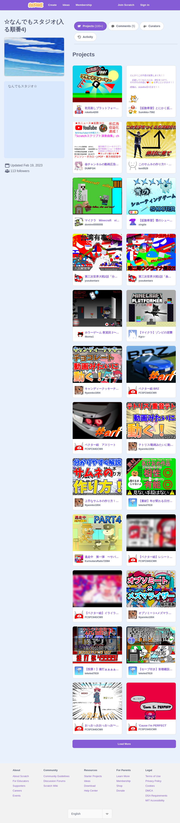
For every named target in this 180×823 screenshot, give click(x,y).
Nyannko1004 (92, 392)
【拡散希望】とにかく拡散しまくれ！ (156, 108)
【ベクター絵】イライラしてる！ (102, 613)
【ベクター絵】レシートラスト (156, 556)
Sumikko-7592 (147, 112)
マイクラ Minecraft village (102, 220)
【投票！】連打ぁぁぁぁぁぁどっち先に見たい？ (102, 669)
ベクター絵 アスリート (100, 444)
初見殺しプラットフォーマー (102, 108)
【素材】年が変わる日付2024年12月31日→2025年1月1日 (156, 501)
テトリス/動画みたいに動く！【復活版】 (156, 444)
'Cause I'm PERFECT (152, 725)
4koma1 (89, 336)
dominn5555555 (94, 224)
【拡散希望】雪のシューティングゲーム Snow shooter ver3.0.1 (156, 220)
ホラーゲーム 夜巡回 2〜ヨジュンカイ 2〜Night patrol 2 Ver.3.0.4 (102, 332)
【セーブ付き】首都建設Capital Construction (156, 669)
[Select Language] (90, 814)
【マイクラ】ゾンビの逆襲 (155, 332)
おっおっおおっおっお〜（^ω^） (102, 725)
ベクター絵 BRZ (149, 388)
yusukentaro (92, 280)
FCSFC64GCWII (147, 392)
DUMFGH (90, 168)
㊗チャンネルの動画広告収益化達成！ (102, 164)
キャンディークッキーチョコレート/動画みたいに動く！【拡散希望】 (102, 388)
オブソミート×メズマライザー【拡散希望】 (156, 613)
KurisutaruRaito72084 (97, 561)
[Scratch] (36, 5)
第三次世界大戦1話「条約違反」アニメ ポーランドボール (156, 276)
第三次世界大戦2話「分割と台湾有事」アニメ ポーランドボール (102, 276)
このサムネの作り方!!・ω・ (156, 164)
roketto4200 (91, 112)
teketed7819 (145, 505)
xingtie (142, 224)
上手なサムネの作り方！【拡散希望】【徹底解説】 (102, 501)
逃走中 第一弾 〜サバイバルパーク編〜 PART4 (102, 556)
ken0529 (143, 168)
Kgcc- (142, 336)
